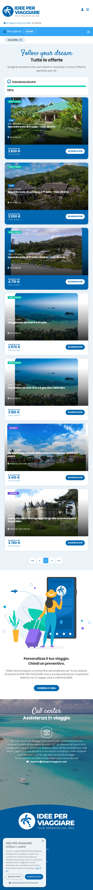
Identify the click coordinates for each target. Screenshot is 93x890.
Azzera (29, 31)
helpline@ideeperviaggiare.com (49, 761)
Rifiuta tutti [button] (14, 876)
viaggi (11, 23)
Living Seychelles (23, 23)
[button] (24, 882)
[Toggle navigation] (88, 10)
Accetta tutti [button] (34, 876)
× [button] (43, 841)
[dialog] (24, 862)
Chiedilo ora (46, 688)
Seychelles (15, 40)
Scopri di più (75, 151)
